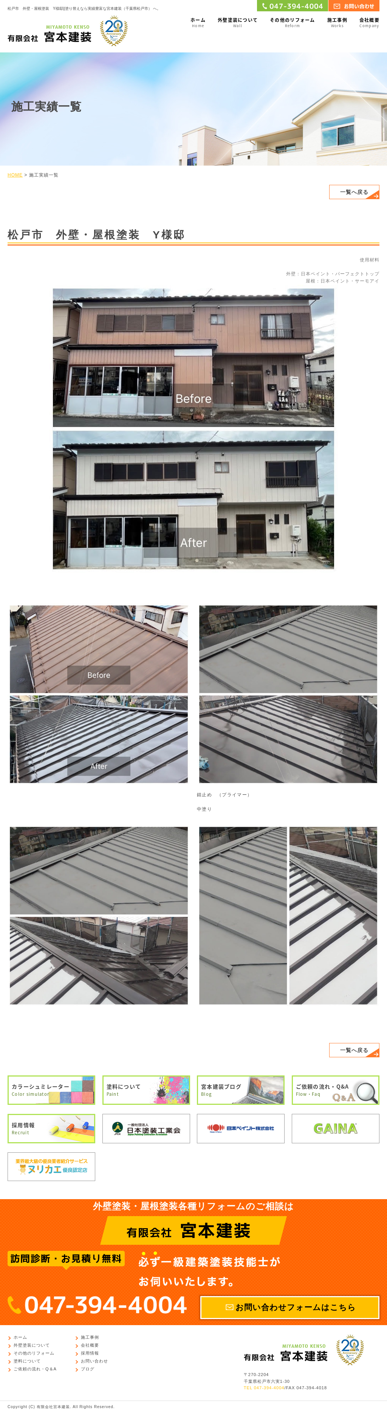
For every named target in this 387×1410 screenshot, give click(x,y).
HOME (15, 175)
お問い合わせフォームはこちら (295, 1307)
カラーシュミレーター (51, 1090)
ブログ (87, 1369)
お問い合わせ (94, 1361)
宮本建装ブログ (240, 1090)
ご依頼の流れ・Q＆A (35, 1369)
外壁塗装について (238, 22)
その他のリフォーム (292, 22)
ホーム (198, 22)
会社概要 (369, 22)
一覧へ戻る (354, 192)
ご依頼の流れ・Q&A (335, 1090)
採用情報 (51, 1128)
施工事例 (337, 22)
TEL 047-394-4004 (264, 1388)
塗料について (146, 1090)
